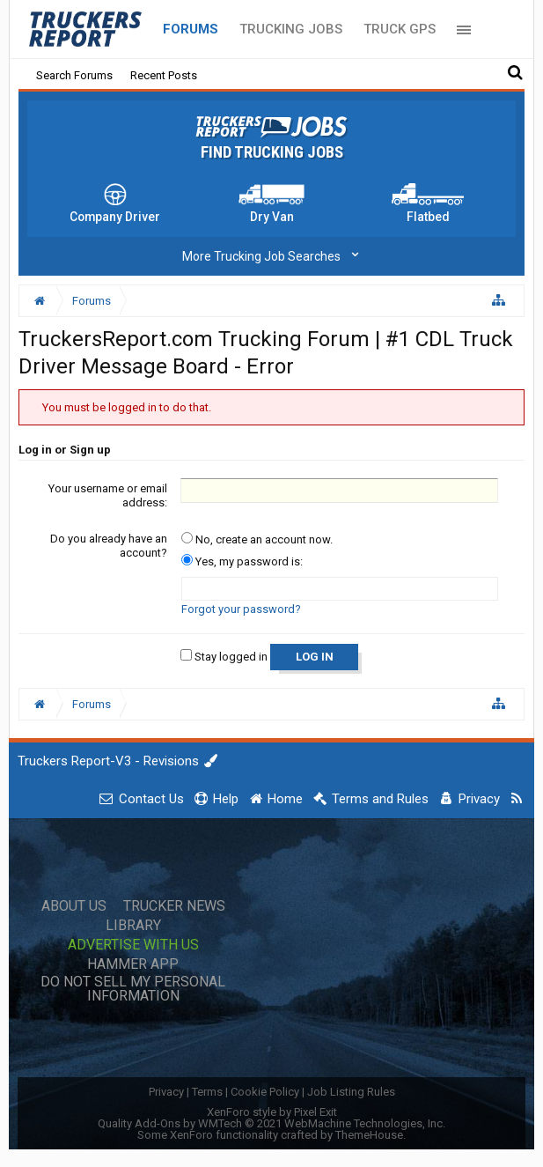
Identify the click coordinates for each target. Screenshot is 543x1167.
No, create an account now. (257, 539)
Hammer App (133, 964)
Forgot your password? (241, 609)
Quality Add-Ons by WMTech (271, 1123)
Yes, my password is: (242, 561)
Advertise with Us (133, 945)
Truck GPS (399, 29)
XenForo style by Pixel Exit (272, 1112)
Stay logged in (224, 656)
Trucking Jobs (290, 29)
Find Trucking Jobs (272, 152)
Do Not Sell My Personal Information (132, 989)
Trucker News (174, 906)
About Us (73, 906)
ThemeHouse (369, 1134)
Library (133, 926)
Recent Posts (163, 75)
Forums (190, 29)
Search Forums (74, 75)
